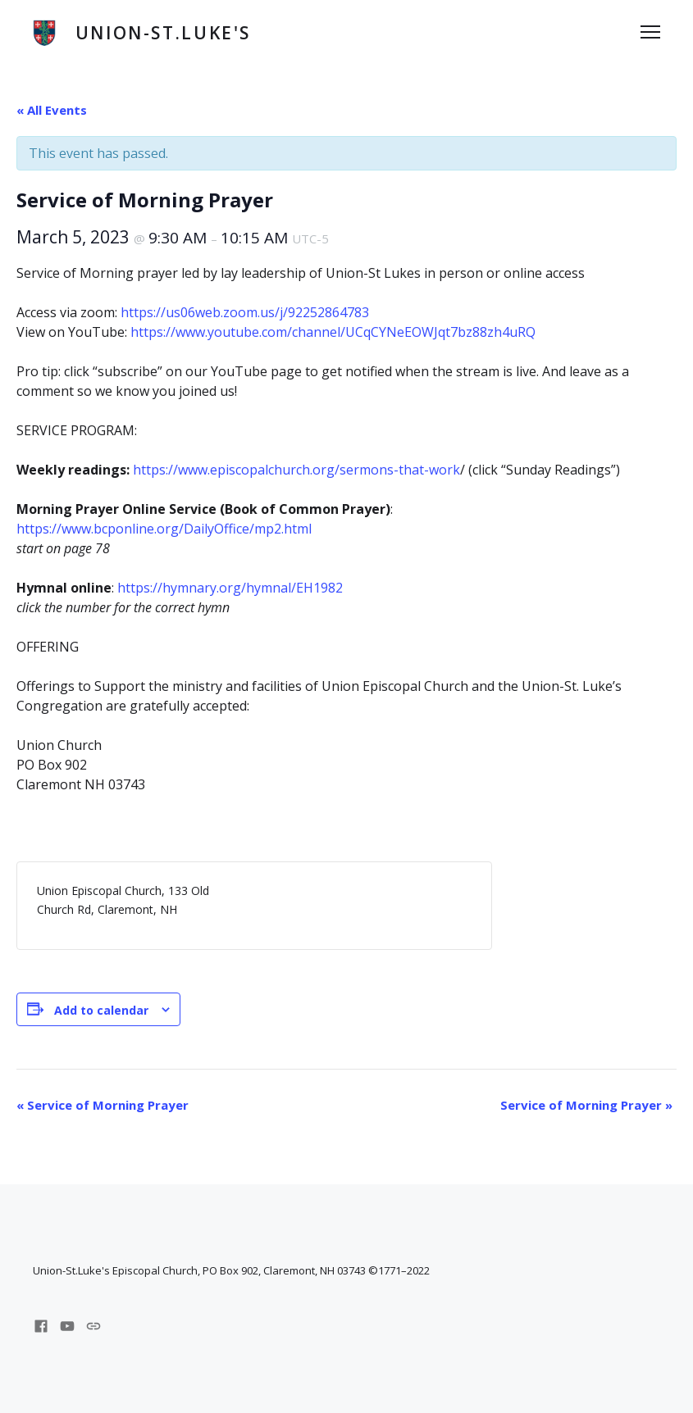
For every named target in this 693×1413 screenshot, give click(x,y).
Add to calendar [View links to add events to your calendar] (101, 1010)
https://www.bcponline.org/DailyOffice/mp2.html (164, 529)
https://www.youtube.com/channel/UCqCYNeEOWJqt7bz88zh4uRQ (333, 332)
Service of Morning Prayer (102, 1105)
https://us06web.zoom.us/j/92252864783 (245, 312)
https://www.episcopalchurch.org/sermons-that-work (296, 470)
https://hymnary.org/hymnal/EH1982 (230, 588)
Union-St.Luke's (163, 32)
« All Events (51, 110)
